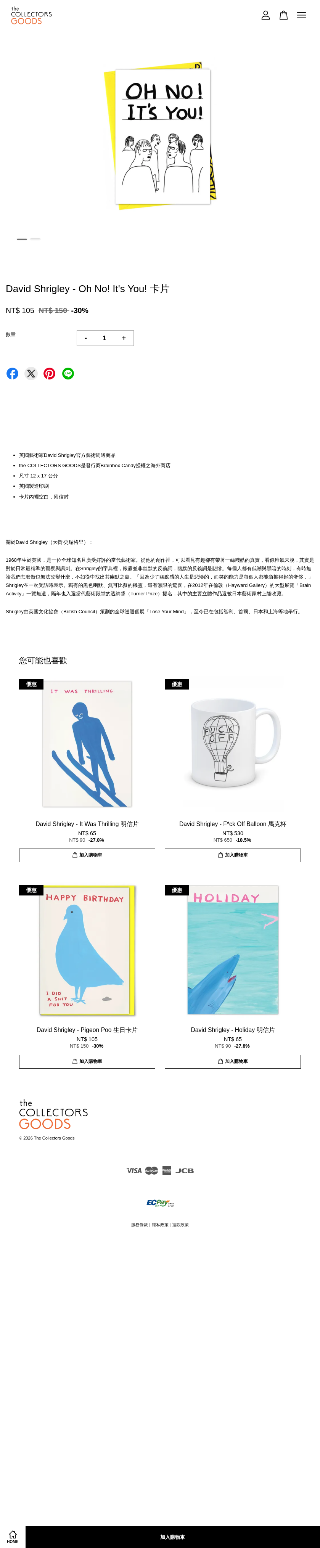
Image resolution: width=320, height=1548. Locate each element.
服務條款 (139, 1224)
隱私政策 (160, 1224)
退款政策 (180, 1224)
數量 (11, 334)
